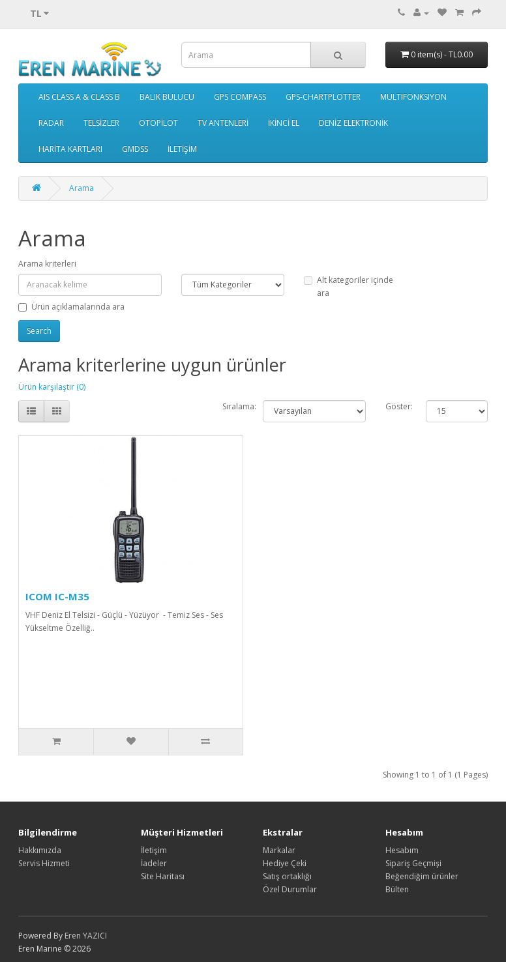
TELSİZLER (101, 122)
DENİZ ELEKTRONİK (353, 122)
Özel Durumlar (290, 889)
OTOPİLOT (158, 122)
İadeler (154, 863)
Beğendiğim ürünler (421, 876)
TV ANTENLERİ (223, 122)
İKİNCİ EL (283, 122)
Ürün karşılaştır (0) (51, 386)
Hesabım (402, 850)
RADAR (51, 122)
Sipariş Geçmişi (413, 863)
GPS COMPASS (240, 96)
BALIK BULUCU (167, 96)
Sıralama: (239, 406)
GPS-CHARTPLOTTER (323, 96)
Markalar (279, 850)
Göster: (399, 406)
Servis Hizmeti (44, 863)
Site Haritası (163, 876)
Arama (81, 188)
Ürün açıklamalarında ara (71, 306)
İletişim (154, 850)
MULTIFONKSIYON (413, 96)
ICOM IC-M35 (57, 596)
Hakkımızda (39, 850)
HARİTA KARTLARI (70, 148)
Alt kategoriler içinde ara (348, 286)
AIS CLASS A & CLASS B (79, 96)
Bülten (397, 889)
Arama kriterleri (47, 263)
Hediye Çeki (284, 863)
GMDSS (135, 148)
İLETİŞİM (182, 148)
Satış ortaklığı (287, 876)
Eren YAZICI (86, 935)
